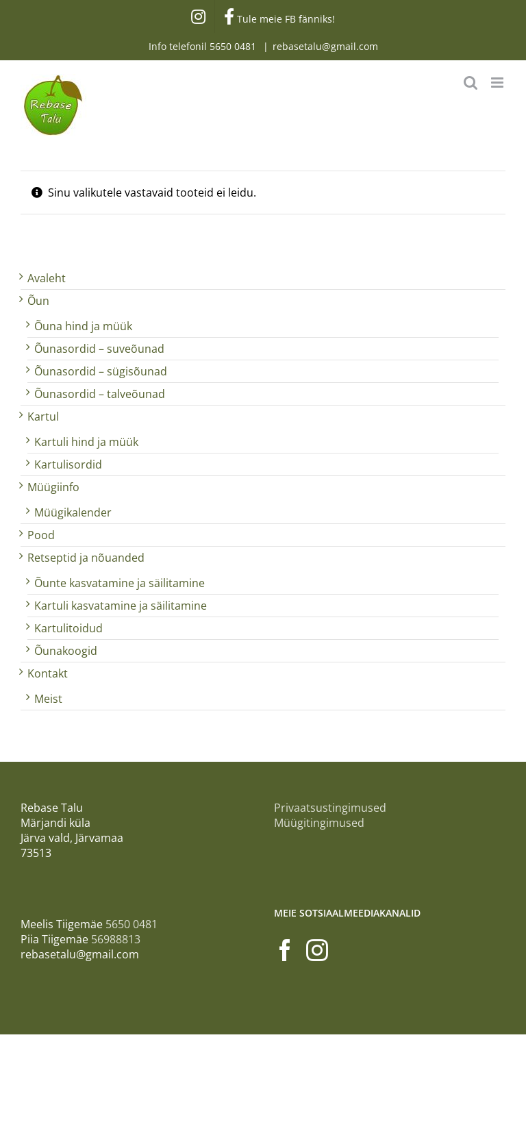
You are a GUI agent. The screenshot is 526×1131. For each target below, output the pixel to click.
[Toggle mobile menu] (498, 82)
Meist (48, 698)
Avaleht (46, 278)
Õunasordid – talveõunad (99, 393)
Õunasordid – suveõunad (99, 348)
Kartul (43, 416)
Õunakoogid (65, 650)
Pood (41, 535)
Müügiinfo (53, 487)
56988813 (115, 939)
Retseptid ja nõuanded (86, 557)
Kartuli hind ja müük (86, 441)
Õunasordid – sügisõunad (100, 371)
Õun (38, 300)
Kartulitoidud (68, 628)
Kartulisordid (68, 464)
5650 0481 (234, 46)
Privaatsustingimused (330, 807)
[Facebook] (285, 950)
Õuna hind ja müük (83, 326)
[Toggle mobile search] (470, 82)
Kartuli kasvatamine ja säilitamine (120, 605)
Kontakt (47, 673)
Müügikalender (73, 512)
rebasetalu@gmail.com (325, 46)
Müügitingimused (319, 822)
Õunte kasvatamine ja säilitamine (119, 583)
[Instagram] (317, 950)
